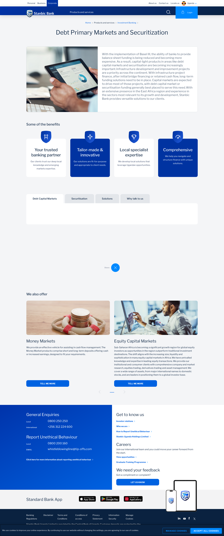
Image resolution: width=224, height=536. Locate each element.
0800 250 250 (58, 424)
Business (41, 3)
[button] (99, 395)
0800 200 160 (58, 446)
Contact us (163, 3)
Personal (31, 3)
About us (153, 3)
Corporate (52, 3)
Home (88, 26)
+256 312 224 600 (60, 430)
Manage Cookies (174, 530)
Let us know (138, 485)
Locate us (175, 3)
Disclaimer (48, 518)
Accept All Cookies (206, 530)
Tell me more (47, 387)
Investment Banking (127, 26)
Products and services (81, 12)
